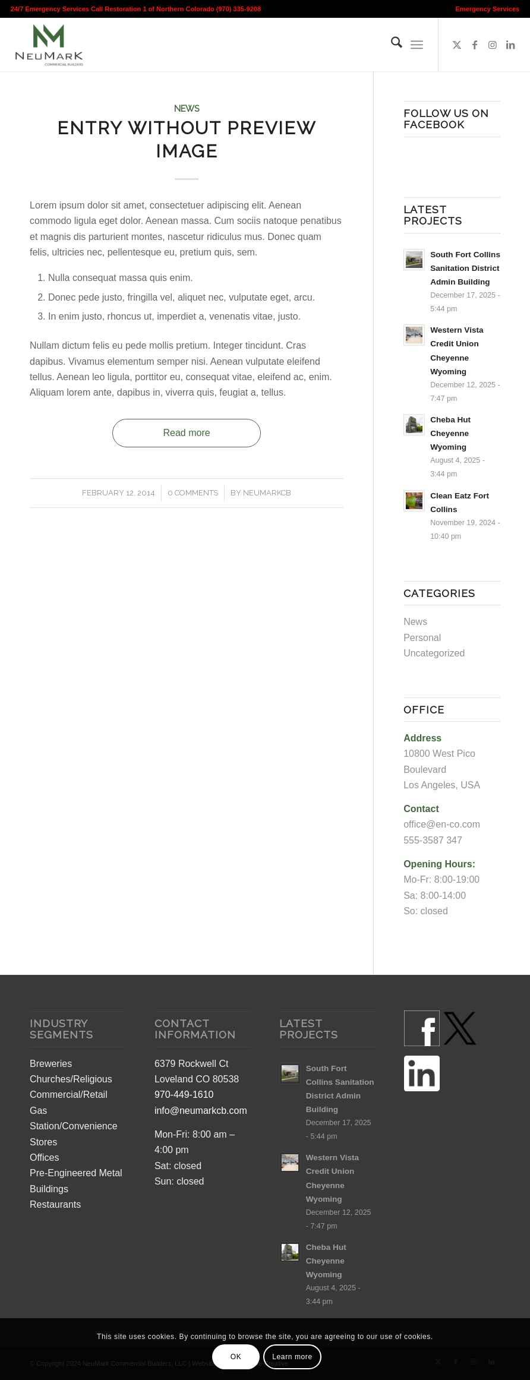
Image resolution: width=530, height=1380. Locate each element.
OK (236, 1357)
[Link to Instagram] (492, 44)
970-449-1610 (184, 1095)
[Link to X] (457, 44)
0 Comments (193, 492)
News (187, 108)
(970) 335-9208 (238, 8)
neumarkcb (267, 492)
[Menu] (417, 45)
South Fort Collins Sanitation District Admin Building (465, 268)
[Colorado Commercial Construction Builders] (48, 44)
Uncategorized (434, 653)
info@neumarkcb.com (200, 1111)
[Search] (390, 44)
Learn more (292, 1357)
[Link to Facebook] (475, 44)
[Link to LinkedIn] (510, 44)
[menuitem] (485, 9)
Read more (186, 433)
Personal (422, 638)
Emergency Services (488, 8)
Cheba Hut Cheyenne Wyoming (450, 433)
